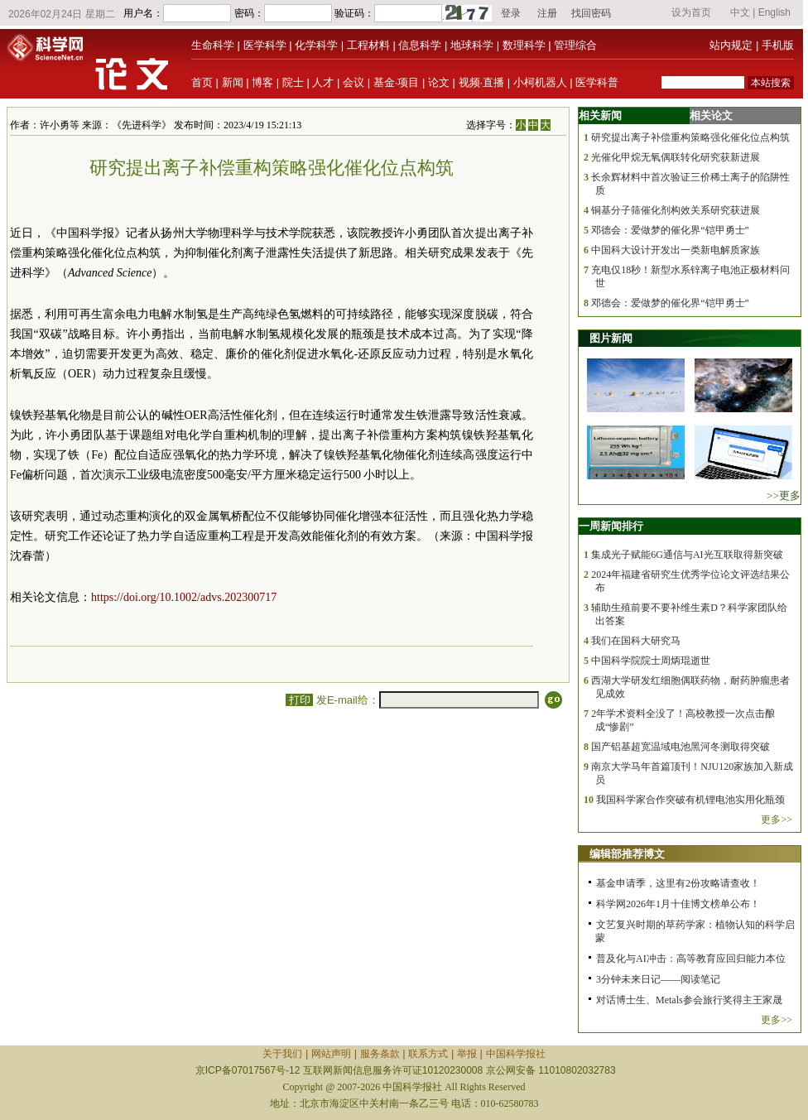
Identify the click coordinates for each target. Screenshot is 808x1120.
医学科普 (596, 82)
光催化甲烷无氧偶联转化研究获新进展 (675, 157)
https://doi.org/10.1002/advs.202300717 (184, 597)
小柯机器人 (540, 82)
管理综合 (575, 45)
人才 (323, 82)
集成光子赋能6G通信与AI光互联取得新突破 (686, 554)
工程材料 (368, 45)
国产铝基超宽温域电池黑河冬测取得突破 (680, 746)
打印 (299, 700)
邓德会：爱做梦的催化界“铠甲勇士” (670, 230)
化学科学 (316, 45)
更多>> (776, 819)
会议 (353, 82)
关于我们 (282, 1054)
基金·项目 (396, 82)
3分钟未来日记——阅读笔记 (658, 979)
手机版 (778, 45)
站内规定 (731, 45)
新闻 (232, 82)
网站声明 (331, 1054)
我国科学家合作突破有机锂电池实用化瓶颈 (690, 799)
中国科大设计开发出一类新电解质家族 (675, 250)
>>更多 (784, 495)
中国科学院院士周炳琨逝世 (650, 660)
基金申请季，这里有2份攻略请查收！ (678, 883)
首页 (202, 82)
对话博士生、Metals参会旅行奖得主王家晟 (689, 1000)
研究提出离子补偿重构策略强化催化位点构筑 (690, 137)
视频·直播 (482, 82)
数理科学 (524, 45)
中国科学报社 (516, 1054)
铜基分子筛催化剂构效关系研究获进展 (675, 210)
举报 (467, 1054)
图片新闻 (610, 338)
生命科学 (212, 45)
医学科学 (264, 45)
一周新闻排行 (611, 526)
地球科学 (471, 45)
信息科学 (419, 45)
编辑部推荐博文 (627, 854)
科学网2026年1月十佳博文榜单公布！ (678, 904)
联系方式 (428, 1054)
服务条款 (380, 1054)
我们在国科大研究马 (636, 641)
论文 (439, 82)
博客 (262, 82)
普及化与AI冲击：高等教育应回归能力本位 (691, 958)
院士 (293, 82)
